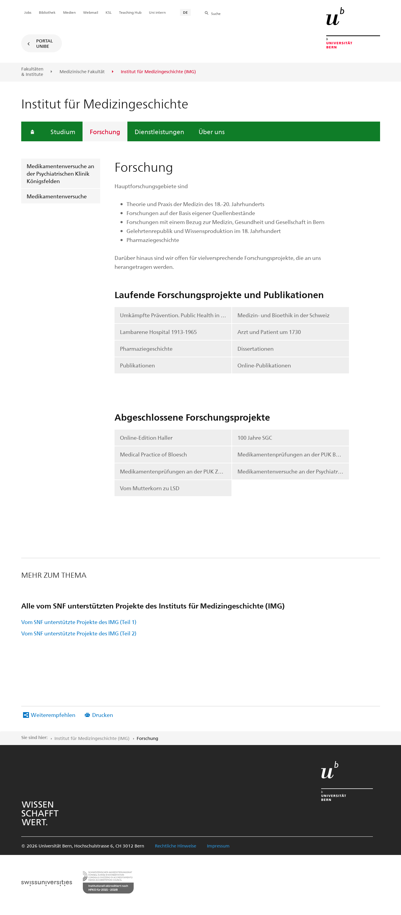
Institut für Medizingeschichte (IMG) (91, 738)
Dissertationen (255, 348)
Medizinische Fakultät (82, 71)
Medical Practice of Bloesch (153, 454)
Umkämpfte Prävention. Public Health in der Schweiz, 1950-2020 (176, 315)
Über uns (212, 131)
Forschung (105, 131)
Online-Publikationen (264, 365)
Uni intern (157, 12)
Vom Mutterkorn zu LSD (149, 488)
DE (185, 12)
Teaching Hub (130, 12)
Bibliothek (47, 12)
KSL (109, 12)
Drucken (102, 714)
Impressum (218, 846)
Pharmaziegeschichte (146, 348)
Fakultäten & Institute (32, 71)
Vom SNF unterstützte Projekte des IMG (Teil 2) (78, 633)
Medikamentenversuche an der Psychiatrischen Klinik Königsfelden (60, 173)
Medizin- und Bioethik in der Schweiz (283, 315)
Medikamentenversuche (57, 196)
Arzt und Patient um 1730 (269, 331)
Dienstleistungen (159, 131)
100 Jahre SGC (254, 437)
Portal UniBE (44, 43)
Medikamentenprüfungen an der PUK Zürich (175, 471)
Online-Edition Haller (146, 437)
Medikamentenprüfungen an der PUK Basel (291, 454)
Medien (69, 12)
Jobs (27, 12)
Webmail (90, 12)
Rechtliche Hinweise (175, 846)
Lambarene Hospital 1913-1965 (158, 331)
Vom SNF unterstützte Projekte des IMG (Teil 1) (78, 622)
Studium (63, 131)
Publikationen (137, 365)
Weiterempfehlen (53, 714)
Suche (216, 13)
